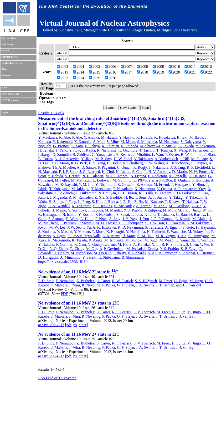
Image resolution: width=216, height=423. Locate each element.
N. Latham (163, 193)
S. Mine (113, 142)
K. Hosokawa (164, 137)
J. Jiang (195, 210)
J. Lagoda (95, 210)
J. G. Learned (89, 172)
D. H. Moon (60, 163)
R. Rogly (140, 167)
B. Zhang (77, 249)
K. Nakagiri (115, 232)
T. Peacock (68, 223)
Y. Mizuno (82, 232)
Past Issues (7, 44)
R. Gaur (80, 244)
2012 (206, 66)
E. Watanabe (176, 232)
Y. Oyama (164, 189)
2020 (174, 72)
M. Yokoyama (198, 232)
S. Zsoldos (114, 197)
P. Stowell (86, 223)
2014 (78, 72)
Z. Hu (138, 202)
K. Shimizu (110, 146)
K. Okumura (127, 150)
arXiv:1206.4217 (51, 325)
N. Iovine (123, 172)
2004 (78, 66)
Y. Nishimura (105, 184)
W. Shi (207, 210)
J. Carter (103, 281)
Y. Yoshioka (77, 210)
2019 (158, 72)
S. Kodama (46, 232)
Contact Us (7, 75)
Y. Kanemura (63, 142)
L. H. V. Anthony (157, 172)
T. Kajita (88, 150)
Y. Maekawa (47, 137)
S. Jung (114, 219)
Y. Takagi (176, 197)
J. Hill (184, 159)
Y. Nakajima (135, 232)
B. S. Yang (97, 163)
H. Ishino (69, 214)
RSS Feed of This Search (57, 378)
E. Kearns (123, 154)
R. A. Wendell (59, 206)
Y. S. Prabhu (133, 210)
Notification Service (12, 63)
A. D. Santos (86, 167)
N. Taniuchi (156, 232)
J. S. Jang (177, 167)
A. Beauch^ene (177, 163)
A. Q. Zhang (58, 249)
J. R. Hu (126, 202)
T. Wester (172, 154)
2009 (158, 66)
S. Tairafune (154, 227)
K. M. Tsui (145, 236)
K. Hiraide (144, 137)
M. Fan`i (160, 206)
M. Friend (161, 184)
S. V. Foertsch (144, 312)
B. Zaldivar (81, 154)
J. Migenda (58, 197)
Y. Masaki (64, 232)
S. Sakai (123, 214)
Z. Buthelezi (86, 281)
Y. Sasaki (89, 257)
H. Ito (128, 197)
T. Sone (141, 197)
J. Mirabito (141, 154)
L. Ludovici (102, 180)
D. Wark (72, 219)
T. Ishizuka (165, 214)
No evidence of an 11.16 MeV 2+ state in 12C (78, 303)
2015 (94, 72)
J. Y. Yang (130, 219)
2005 (94, 66)
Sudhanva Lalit (70, 30)
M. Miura (128, 142)
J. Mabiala (59, 285)
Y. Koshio (85, 214)
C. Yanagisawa (103, 154)
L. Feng (84, 202)
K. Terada (79, 240)
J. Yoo (144, 219)
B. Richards (137, 253)
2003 (62, 66)
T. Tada (136, 214)
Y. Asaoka (91, 137)
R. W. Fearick (122, 281)
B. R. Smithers (172, 244)
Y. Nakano (46, 244)
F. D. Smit (46, 281)
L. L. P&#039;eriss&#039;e (150, 180)
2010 (174, 66)
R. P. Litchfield (198, 167)
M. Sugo (151, 240)
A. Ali (152, 253)
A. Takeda (186, 146)
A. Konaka (141, 244)
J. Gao (203, 193)
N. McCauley (124, 206)
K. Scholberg (133, 163)
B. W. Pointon (191, 154)
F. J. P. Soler (68, 172)
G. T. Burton (127, 193)
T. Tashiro (146, 150)
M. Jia (182, 210)
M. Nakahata (169, 142)
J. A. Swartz (145, 285)
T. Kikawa (172, 202)
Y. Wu (204, 244)
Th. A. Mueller (63, 167)
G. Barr (181, 214)
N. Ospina (138, 176)
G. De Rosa (197, 176)
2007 (126, 66)
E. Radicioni (157, 176)
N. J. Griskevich (67, 159)
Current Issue (8, 38)
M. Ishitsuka (113, 240)
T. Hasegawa (180, 184)
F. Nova (101, 219)
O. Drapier (199, 163)
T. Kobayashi (59, 189)
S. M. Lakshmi (198, 223)
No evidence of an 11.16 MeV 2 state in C (78, 272)
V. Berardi (72, 176)
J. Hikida (111, 202)
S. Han (97, 202)
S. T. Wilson (154, 223)
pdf (68, 325)
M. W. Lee (57, 227)
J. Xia (182, 236)
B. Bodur (114, 163)
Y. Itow (74, 150)
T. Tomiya (164, 150)
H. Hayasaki (205, 227)
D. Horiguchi (48, 257)
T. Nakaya (190, 202)
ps (75, 325)
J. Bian (209, 154)
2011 (190, 66)
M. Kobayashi (66, 184)
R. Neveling (91, 285)
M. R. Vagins (165, 236)
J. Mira (74, 285)
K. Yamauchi (185, 240)
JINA (4, 87)
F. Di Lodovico (184, 193)
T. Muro (98, 232)
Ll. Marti (128, 236)
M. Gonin (120, 180)
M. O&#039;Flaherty (110, 253)
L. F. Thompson (131, 223)
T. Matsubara (101, 189)
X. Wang (180, 150)
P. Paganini (106, 167)
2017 (126, 72)
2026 (110, 78)
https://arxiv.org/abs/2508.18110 (62, 262)
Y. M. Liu (86, 184)
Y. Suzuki (169, 146)
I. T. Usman (165, 285)
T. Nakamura (159, 167)
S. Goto (188, 227)
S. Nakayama (190, 142)
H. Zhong (56, 202)
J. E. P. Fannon (162, 219)
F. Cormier (64, 244)
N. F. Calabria (92, 176)
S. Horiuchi (200, 180)
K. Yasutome (81, 206)
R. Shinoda (129, 146)
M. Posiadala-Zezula (142, 249)
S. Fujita (59, 236)
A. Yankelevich (166, 159)
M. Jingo (196, 281)
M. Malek (199, 219)
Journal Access (9, 56)
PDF (64, 294)
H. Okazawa (175, 223)
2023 (62, 78)
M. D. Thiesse (106, 223)
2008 (142, 66)
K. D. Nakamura (130, 227)
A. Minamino (70, 257)
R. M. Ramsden (81, 197)
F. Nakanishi (105, 214)
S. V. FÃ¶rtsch (146, 281)
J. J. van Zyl (192, 285)
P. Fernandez (199, 150)
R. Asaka (96, 240)
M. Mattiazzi (81, 180)
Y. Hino (198, 184)
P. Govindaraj (114, 249)
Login (4, 112)
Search (5, 50)
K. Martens (111, 236)
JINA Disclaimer (10, 100)
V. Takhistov (143, 159)
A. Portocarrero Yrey (190, 189)
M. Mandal (113, 210)
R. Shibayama (109, 257)
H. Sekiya (92, 146)
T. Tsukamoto (86, 193)
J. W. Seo (74, 227)
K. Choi (108, 172)
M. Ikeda (196, 137)
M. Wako (166, 240)
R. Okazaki (125, 184)
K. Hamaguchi (49, 214)
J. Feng (70, 202)
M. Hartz (124, 244)
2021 (190, 72)
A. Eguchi (172, 227)
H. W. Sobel (123, 159)
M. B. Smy (103, 159)
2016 (110, 72)
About (4, 69)
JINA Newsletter (10, 94)
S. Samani (56, 219)
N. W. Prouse (199, 172)
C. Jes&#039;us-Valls (84, 236)
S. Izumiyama (199, 236)
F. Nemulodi (65, 281)
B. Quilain (182, 180)
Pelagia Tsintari (143, 30)
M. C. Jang (199, 159)
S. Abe (77, 137)
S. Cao (137, 172)
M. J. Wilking (179, 206)
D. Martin (179, 172)
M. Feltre (62, 180)
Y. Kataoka (82, 142)
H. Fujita (181, 281)
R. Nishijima (107, 150)
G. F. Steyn (125, 285)
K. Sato (77, 146)
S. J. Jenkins (102, 206)
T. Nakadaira (123, 189)
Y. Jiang (87, 159)
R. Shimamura (133, 257)
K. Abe (64, 137)
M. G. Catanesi (117, 176)
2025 (94, 78)
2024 (78, 78)
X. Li (156, 244)
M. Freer (165, 281)
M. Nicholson (81, 253)
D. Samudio (61, 154)
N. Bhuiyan (107, 193)
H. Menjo (58, 210)
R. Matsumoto (59, 240)
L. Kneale (182, 219)
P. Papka (108, 285)
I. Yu (87, 227)
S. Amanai (187, 253)
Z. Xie (99, 197)
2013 (62, 72)
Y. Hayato (126, 137)
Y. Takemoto (205, 146)
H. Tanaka (46, 150)
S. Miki (99, 142)
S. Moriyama (147, 142)
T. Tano (149, 214)
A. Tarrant (143, 206)
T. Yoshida (205, 240)
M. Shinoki (134, 240)
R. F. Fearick (122, 312)
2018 (142, 72)
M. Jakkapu (80, 189)
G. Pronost (61, 146)
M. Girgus (94, 249)
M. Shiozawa (150, 146)
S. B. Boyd (189, 249)
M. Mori (169, 210)
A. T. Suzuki (157, 197)
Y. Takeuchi (194, 197)
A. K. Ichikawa (104, 227)
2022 (206, 72)
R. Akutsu (144, 184)
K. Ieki (182, 137)
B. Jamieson (168, 253)
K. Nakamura (144, 189)
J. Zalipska (152, 210)
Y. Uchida (55, 176)
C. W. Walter (154, 163)
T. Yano (61, 150)
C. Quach (124, 167)
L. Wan (157, 154)
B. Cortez (45, 159)
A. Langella (178, 176)
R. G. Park (79, 163)
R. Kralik (146, 193)
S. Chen (192, 244)
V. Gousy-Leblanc (102, 244)
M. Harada (109, 137)
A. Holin (86, 219)
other (83, 325)
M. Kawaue (154, 202)
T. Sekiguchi (64, 193)
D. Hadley (61, 253)
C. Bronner (205, 253)
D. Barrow (197, 214)
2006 (110, 66)
